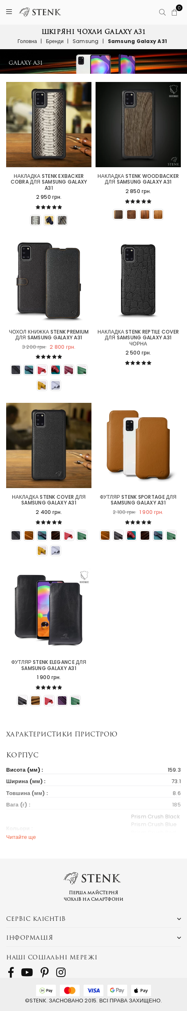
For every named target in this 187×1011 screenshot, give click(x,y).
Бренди (55, 41)
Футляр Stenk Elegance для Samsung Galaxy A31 (49, 665)
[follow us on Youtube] (27, 972)
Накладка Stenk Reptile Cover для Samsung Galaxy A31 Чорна (138, 338)
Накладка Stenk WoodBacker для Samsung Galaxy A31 (138, 179)
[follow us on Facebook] (11, 972)
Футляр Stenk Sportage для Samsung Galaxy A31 (138, 500)
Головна (27, 41)
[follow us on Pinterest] (45, 972)
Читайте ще (21, 837)
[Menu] (9, 12)
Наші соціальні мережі (52, 957)
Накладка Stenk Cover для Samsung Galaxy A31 (49, 500)
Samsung (86, 41)
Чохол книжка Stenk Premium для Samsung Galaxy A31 (49, 335)
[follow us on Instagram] (61, 972)
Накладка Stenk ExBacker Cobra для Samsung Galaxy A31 (49, 182)
